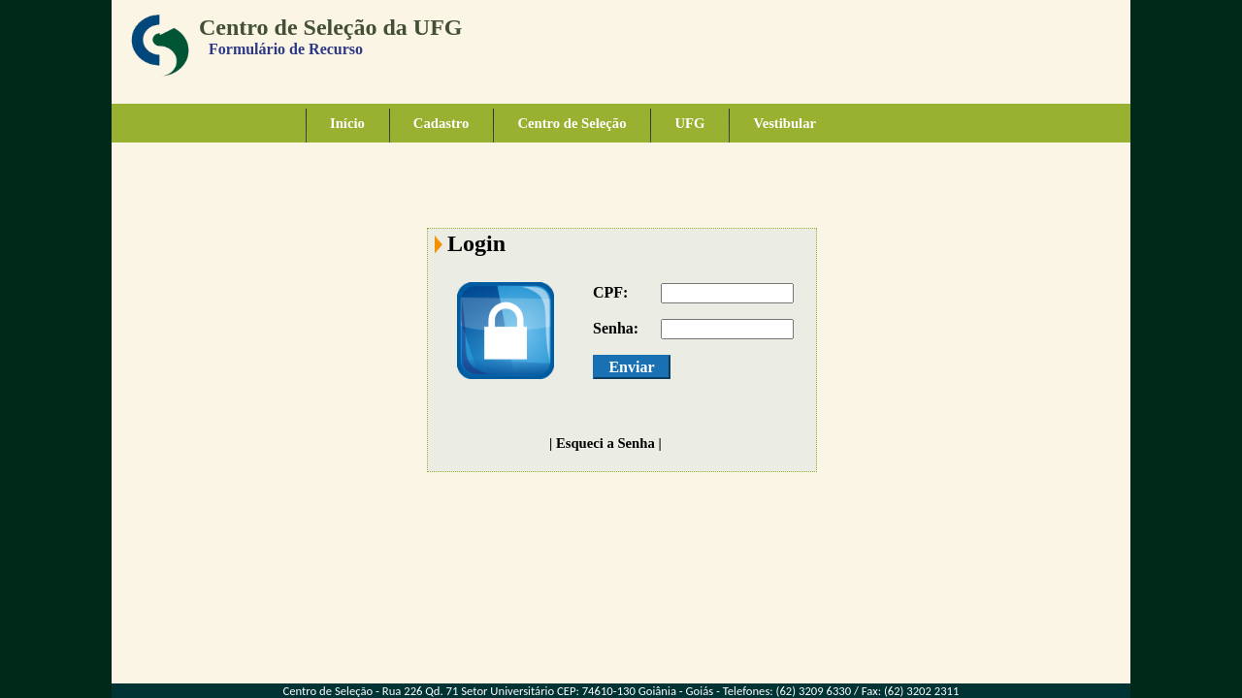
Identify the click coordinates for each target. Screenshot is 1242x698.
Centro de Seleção (571, 123)
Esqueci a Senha (605, 443)
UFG (689, 123)
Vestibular (784, 123)
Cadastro (441, 123)
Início (347, 123)
